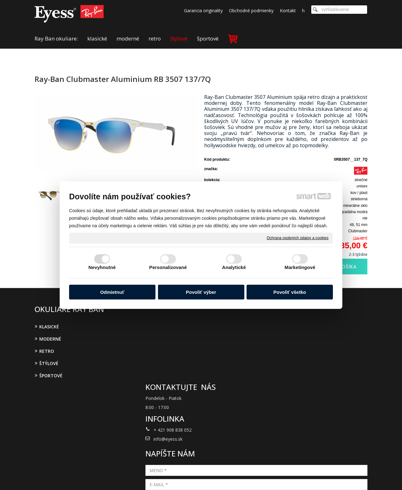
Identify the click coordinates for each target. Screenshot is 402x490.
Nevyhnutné (102, 267)
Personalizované (168, 267)
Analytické (234, 267)
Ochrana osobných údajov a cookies (298, 237)
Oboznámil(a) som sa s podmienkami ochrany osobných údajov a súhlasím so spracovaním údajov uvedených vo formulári (313, 396)
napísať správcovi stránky (193, 477)
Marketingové (300, 267)
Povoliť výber (201, 292)
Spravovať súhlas (304, 477)
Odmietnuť (112, 292)
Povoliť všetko (290, 292)
